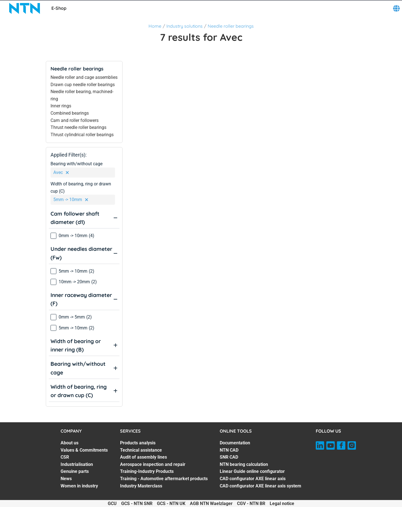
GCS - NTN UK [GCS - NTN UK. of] (171, 503)
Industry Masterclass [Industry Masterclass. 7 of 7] (141, 486)
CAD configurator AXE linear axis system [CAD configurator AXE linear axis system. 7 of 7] (260, 486)
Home (155, 26)
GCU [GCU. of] (112, 503)
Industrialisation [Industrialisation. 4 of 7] (77, 464)
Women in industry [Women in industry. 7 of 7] (79, 486)
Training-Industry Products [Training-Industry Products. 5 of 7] (147, 471)
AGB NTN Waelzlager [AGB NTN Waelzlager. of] (211, 503)
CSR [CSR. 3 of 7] (65, 457)
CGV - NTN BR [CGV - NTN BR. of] (251, 503)
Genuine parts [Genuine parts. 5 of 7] (75, 471)
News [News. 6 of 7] (66, 478)
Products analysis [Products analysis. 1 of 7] (137, 442)
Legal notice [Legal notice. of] (282, 503)
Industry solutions (184, 26)
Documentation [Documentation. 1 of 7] (235, 442)
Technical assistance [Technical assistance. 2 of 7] (141, 450)
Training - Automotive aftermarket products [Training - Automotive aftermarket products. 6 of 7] (164, 478)
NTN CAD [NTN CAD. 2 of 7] (229, 450)
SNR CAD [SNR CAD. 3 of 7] (229, 457)
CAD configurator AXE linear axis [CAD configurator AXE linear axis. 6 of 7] (253, 478)
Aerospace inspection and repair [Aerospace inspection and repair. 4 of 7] (152, 464)
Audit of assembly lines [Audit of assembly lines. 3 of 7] (143, 457)
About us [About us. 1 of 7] (69, 442)
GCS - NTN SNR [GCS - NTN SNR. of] (136, 503)
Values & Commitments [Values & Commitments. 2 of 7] (84, 450)
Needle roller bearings (231, 26)
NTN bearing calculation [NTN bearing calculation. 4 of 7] (244, 464)
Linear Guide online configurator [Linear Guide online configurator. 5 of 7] (252, 471)
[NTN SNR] (24, 8)
